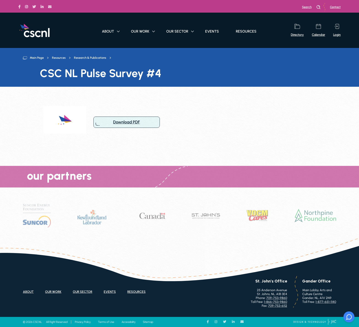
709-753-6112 (277, 306)
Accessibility (129, 322)
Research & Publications (90, 57)
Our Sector (180, 31)
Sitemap (148, 322)
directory (297, 30)
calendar (318, 30)
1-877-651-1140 (325, 302)
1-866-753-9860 (275, 302)
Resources (246, 31)
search (311, 7)
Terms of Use (106, 322)
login (337, 30)
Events (212, 31)
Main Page (37, 57)
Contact (335, 7)
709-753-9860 (276, 298)
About (111, 31)
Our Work (143, 31)
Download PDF (127, 122)
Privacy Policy (83, 322)
